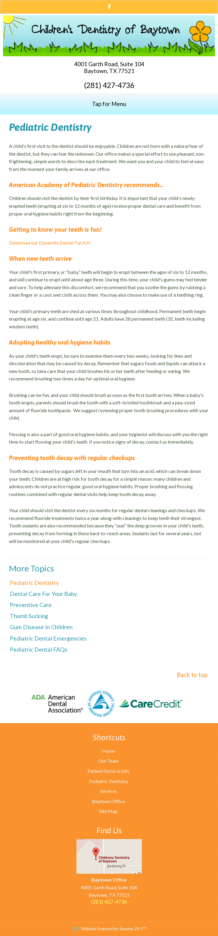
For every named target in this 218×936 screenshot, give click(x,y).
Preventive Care (31, 604)
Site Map (108, 811)
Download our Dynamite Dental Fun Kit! (49, 242)
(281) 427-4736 (109, 85)
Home (108, 751)
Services (108, 791)
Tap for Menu (109, 103)
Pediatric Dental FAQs (38, 649)
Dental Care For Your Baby (43, 593)
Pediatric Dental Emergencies (48, 638)
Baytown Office (108, 801)
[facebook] (109, 6)
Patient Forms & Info (108, 771)
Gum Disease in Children (41, 627)
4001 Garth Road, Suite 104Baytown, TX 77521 (109, 67)
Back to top (192, 674)
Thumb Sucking (29, 615)
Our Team (108, 761)
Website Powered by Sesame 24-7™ (109, 928)
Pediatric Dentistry (34, 582)
